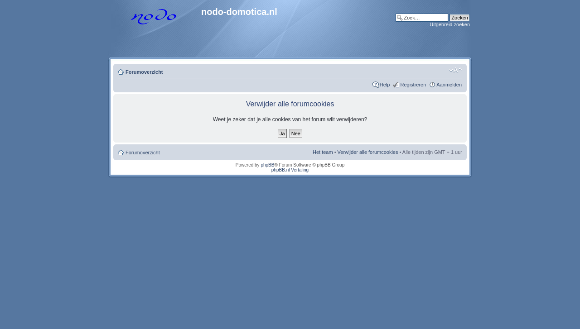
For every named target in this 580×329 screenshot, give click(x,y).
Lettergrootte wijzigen (455, 70)
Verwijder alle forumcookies (368, 152)
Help (385, 84)
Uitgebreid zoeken (450, 24)
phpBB (267, 164)
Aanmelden (449, 84)
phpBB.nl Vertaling (290, 169)
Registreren (413, 84)
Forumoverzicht (144, 72)
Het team (323, 152)
